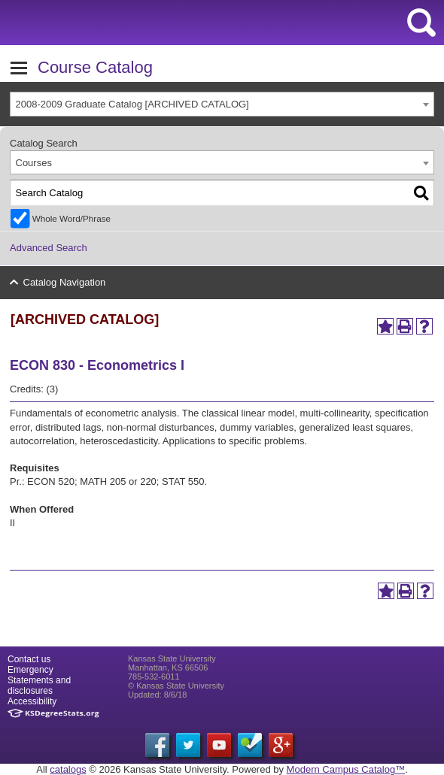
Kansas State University (137, 22)
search (421, 23)
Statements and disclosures (39, 685)
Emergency (30, 670)
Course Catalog (95, 67)
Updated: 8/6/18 (157, 694)
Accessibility (32, 701)
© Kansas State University (176, 685)
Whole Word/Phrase (71, 218)
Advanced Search (48, 247)
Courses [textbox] (34, 162)
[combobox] (222, 104)
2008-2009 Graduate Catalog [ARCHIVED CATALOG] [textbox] (132, 104)
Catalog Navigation (64, 282)
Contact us (29, 659)
